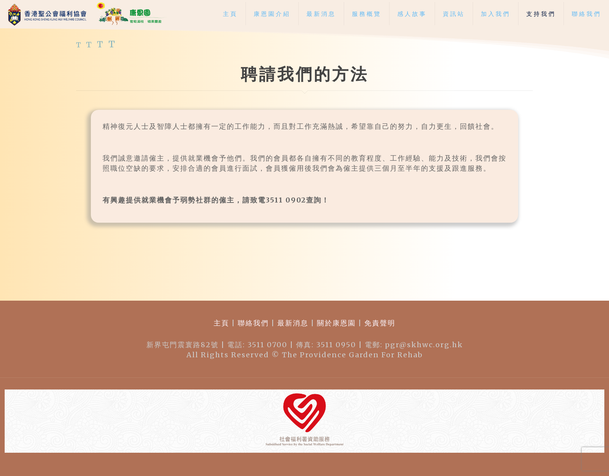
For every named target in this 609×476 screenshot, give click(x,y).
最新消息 (292, 322)
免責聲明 (378, 322)
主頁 (221, 322)
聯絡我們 (253, 322)
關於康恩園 (336, 322)
